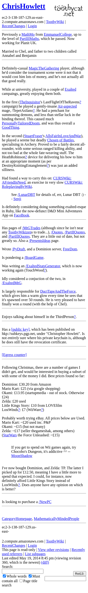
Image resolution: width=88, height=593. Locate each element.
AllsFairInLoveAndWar (63, 136)
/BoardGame (34, 258)
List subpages (35, 554)
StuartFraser (33, 136)
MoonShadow (21, 456)
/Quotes (57, 232)
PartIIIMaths (29, 39)
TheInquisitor (30, 102)
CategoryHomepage (17, 519)
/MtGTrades (31, 228)
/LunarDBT (26, 195)
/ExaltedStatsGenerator (42, 266)
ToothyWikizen (19, 232)
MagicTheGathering (44, 68)
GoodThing (10, 127)
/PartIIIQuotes (19, 236)
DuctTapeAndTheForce (58, 291)
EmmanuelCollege (58, 34)
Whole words (15, 576)
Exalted (70, 89)
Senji (17, 199)
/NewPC (45, 502)
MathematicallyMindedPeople (56, 519)
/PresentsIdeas (39, 241)
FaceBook (21, 215)
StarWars (10, 435)
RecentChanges (13, 26)
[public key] (20, 329)
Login (32, 26)
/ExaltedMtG (12, 283)
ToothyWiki (55, 22)
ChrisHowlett (23, 6)
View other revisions (53, 550)
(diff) (45, 562)
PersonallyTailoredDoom (21, 123)
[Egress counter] (14, 355)
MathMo (28, 34)
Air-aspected (67, 106)
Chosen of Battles (60, 140)
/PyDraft (18, 249)
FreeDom (70, 249)
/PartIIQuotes (75, 232)
